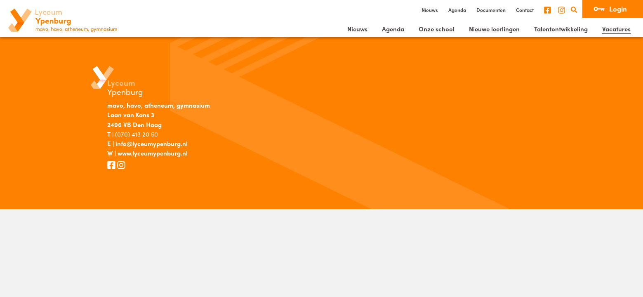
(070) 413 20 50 (136, 134)
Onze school (437, 28)
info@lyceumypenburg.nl (151, 143)
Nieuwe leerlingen (494, 28)
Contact (525, 10)
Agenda (457, 10)
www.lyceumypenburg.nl (153, 153)
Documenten (491, 10)
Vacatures (616, 28)
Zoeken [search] (574, 10)
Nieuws (430, 10)
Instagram (561, 10)
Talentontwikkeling (561, 28)
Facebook (547, 10)
